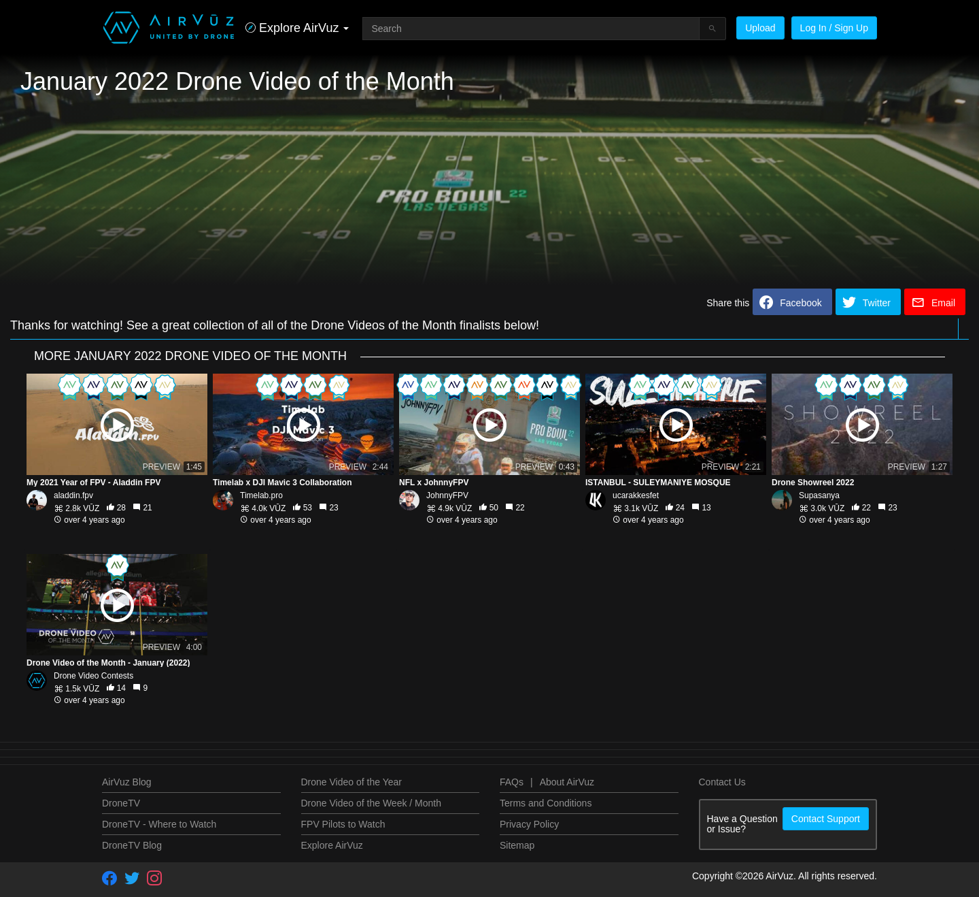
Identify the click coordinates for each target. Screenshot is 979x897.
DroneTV (121, 803)
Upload (760, 27)
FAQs (511, 782)
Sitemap (517, 845)
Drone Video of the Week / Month (371, 803)
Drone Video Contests (93, 676)
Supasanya (819, 495)
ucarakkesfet (636, 495)
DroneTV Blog (132, 845)
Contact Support (825, 818)
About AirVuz (567, 782)
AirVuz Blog (127, 782)
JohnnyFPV (447, 495)
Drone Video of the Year (351, 782)
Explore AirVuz (332, 845)
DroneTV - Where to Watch (159, 824)
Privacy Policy (529, 824)
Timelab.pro (261, 495)
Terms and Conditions (545, 803)
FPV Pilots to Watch (343, 824)
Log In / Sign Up (834, 27)
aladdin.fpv (73, 495)
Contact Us (722, 782)
